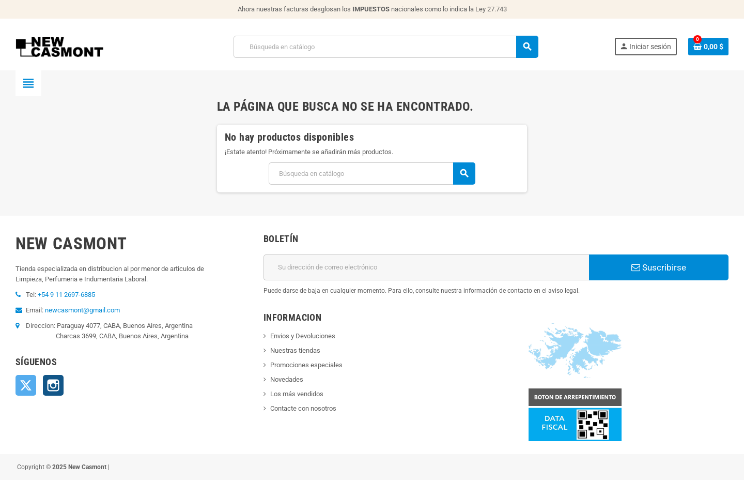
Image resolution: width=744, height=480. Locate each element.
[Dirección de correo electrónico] (426, 267)
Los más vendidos (296, 394)
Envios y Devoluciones (302, 336)
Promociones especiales (306, 365)
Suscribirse (658, 267)
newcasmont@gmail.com (82, 310)
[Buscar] (386, 47)
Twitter (26, 385)
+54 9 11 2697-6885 (66, 294)
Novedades (286, 379)
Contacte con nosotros (303, 408)
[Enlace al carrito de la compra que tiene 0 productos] (708, 46)
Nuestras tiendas (295, 350)
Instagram (53, 385)
